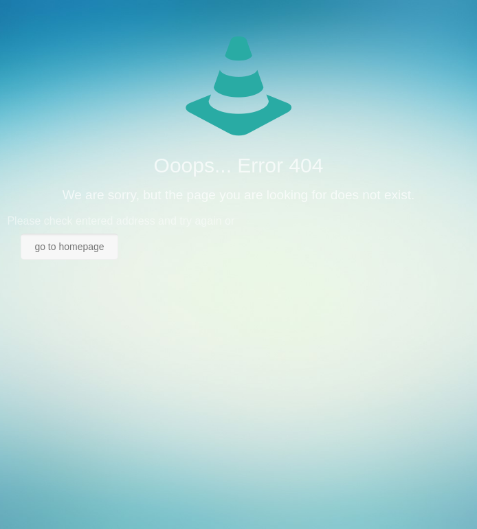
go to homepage (69, 246)
